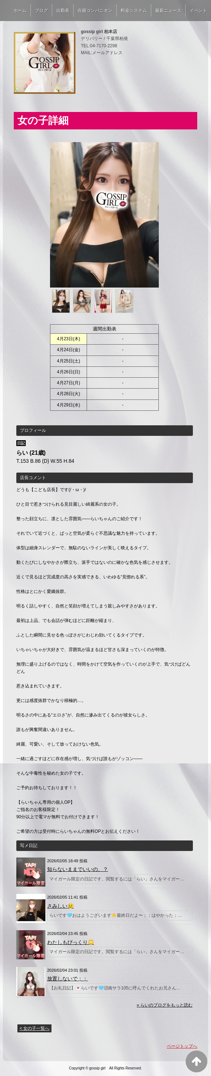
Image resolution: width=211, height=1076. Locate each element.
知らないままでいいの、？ (77, 869)
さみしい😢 (60, 906)
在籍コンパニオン (95, 10)
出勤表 (62, 10)
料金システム (134, 10)
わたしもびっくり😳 (70, 942)
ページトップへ (182, 1046)
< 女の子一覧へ (34, 1028)
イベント (198, 10)
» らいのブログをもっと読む (165, 1005)
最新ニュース (168, 10)
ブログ (41, 10)
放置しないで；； (67, 978)
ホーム (19, 10)
